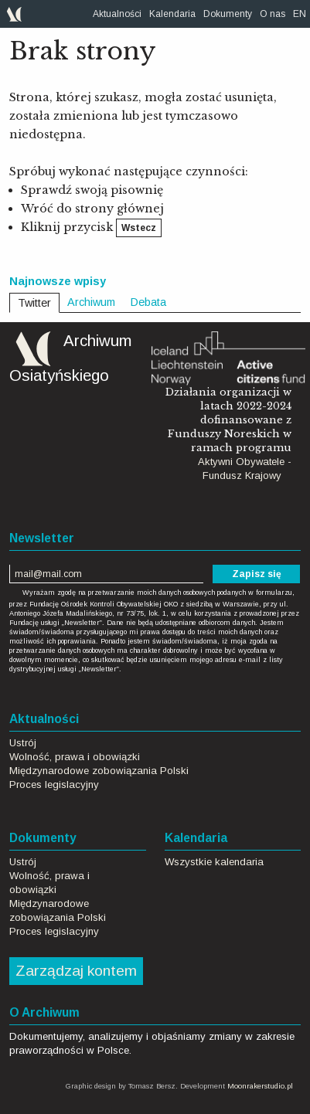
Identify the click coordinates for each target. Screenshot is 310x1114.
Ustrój (22, 743)
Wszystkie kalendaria (214, 862)
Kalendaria (172, 13)
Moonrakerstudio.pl (260, 1086)
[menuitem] (117, 13)
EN (299, 13)
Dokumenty (227, 13)
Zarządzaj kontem (76, 971)
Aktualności (117, 13)
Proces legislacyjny (54, 784)
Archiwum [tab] (91, 302)
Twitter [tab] (34, 302)
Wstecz (138, 227)
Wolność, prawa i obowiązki (74, 756)
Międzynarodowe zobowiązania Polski (99, 770)
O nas (272, 13)
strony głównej (119, 209)
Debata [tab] (148, 302)
